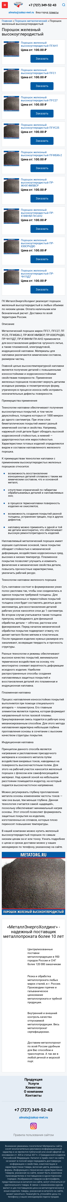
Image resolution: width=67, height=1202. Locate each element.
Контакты (33, 1095)
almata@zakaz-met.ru (21, 12)
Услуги (33, 1084)
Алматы (54, 12)
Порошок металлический (31, 21)
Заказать (42, 58)
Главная (7, 21)
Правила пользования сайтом (33, 1135)
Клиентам (33, 1088)
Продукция (33, 1080)
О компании (33, 1092)
